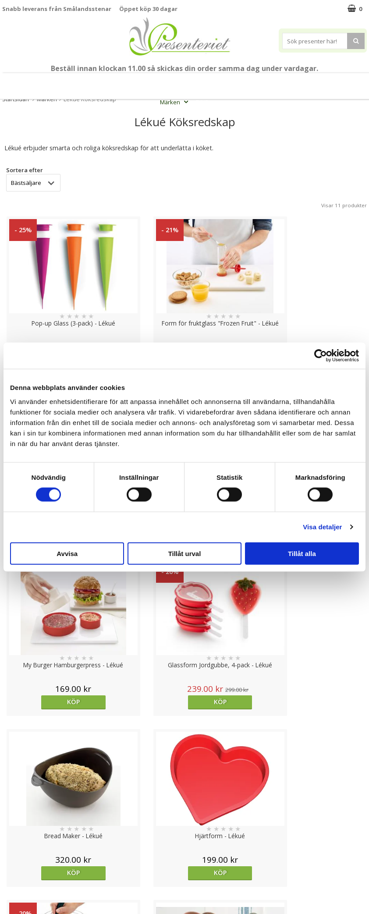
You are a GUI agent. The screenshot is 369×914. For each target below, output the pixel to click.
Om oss (13, 855)
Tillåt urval (184, 553)
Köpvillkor (16, 842)
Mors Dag (36, 82)
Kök (302, 82)
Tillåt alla (302, 553)
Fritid (328, 82)
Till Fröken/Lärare (87, 82)
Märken (175, 102)
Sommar (157, 82)
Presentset (193, 82)
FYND (202, 102)
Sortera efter (24, 170)
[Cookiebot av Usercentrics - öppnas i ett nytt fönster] (320, 355)
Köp (46, 702)
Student (130, 82)
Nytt (7, 82)
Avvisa (67, 553)
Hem (275, 82)
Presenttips (238, 82)
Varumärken (19, 829)
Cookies (13, 815)
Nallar (10, 882)
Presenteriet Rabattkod (36, 868)
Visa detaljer (322, 527)
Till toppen (185, 785)
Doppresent (19, 895)
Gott (356, 82)
